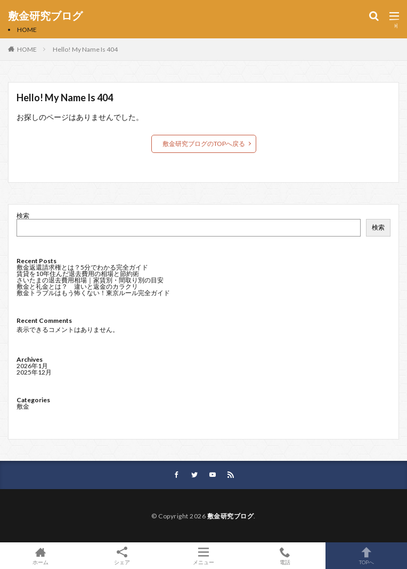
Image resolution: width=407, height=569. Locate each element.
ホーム (41, 556)
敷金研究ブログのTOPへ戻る (203, 144)
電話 (284, 556)
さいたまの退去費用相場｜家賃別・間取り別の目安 (90, 280)
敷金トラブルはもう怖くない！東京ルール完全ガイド (93, 293)
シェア (122, 556)
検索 (23, 216)
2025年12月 (34, 372)
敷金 (23, 406)
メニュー (204, 556)
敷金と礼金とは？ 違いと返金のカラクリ (77, 286)
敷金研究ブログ (45, 16)
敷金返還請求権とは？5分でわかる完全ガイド (82, 267)
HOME (27, 30)
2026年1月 (32, 366)
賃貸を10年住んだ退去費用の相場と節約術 (78, 274)
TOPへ (366, 556)
